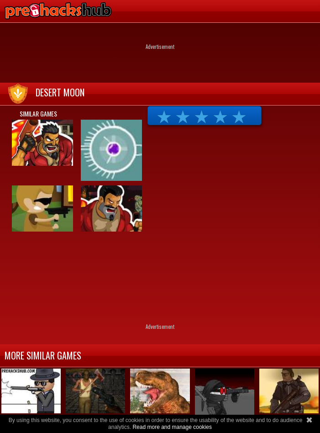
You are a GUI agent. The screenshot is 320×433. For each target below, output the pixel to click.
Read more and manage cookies (171, 427)
